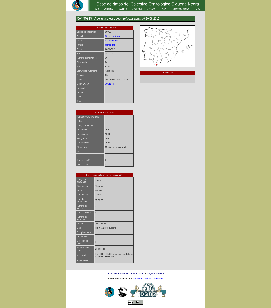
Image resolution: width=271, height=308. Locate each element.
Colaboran (137, 9)
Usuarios (122, 9)
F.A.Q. (163, 9)
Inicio (96, 9)
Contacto (151, 9)
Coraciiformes (111, 40)
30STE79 (109, 84)
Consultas (108, 9)
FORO (198, 9)
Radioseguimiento (180, 9)
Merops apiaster (112, 36)
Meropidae (110, 45)
